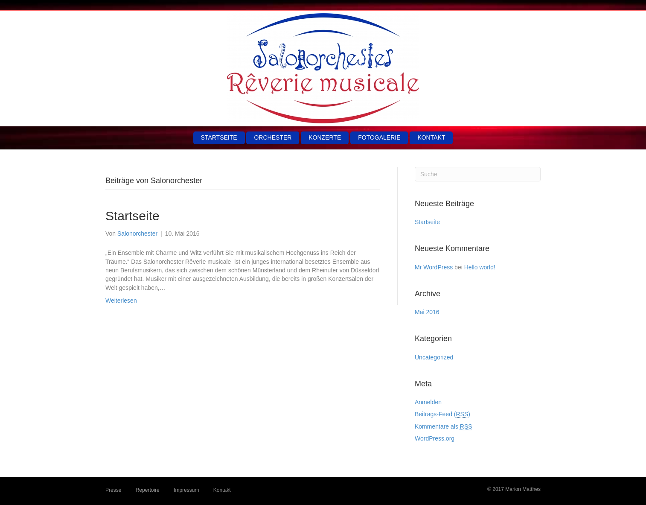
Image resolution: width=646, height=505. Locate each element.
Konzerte (324, 137)
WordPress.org (434, 438)
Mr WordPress (434, 267)
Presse (113, 490)
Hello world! (479, 267)
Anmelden (428, 402)
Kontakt (431, 137)
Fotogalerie (379, 137)
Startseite (219, 137)
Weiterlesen (121, 300)
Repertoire (148, 490)
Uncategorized (434, 357)
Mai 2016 (427, 312)
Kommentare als (443, 426)
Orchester (272, 137)
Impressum (186, 490)
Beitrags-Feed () (442, 414)
